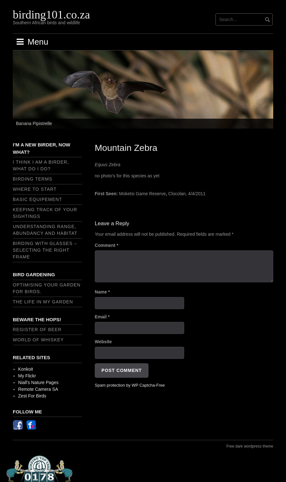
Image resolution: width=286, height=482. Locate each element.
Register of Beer (37, 329)
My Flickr (27, 375)
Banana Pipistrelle (34, 123)
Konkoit (25, 369)
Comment (106, 245)
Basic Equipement (37, 199)
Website (103, 341)
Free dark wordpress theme (249, 446)
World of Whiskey (38, 339)
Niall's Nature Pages (38, 382)
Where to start (34, 189)
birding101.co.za (51, 14)
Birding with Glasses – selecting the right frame (45, 250)
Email (102, 316)
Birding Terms (32, 179)
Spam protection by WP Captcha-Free (130, 385)
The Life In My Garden (43, 301)
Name (102, 291)
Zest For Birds (32, 395)
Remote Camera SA (38, 389)
